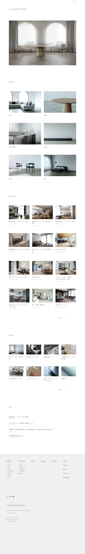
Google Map (10, 513)
